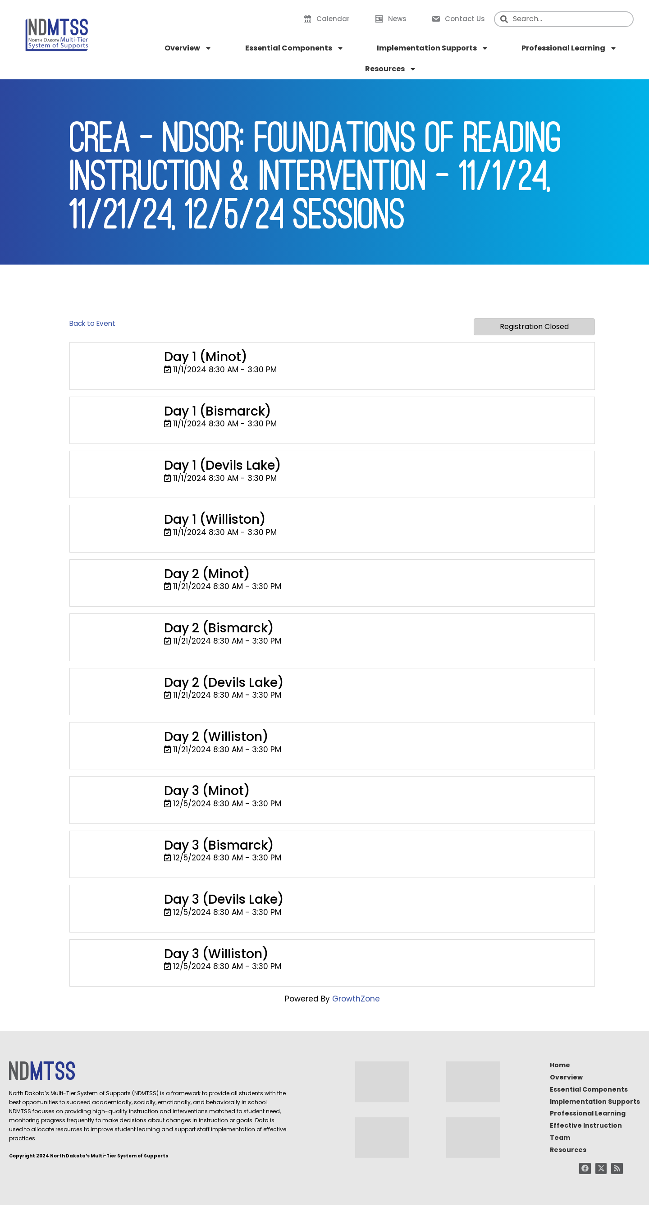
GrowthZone (356, 998)
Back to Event (92, 323)
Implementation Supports (433, 48)
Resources (390, 69)
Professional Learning (569, 48)
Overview (188, 48)
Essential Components (294, 48)
